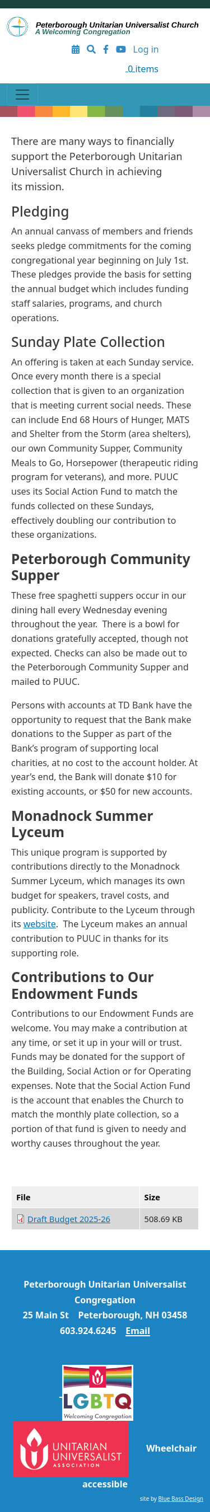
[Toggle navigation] (22, 94)
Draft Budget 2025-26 (68, 1218)
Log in (146, 49)
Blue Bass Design (180, 1498)
